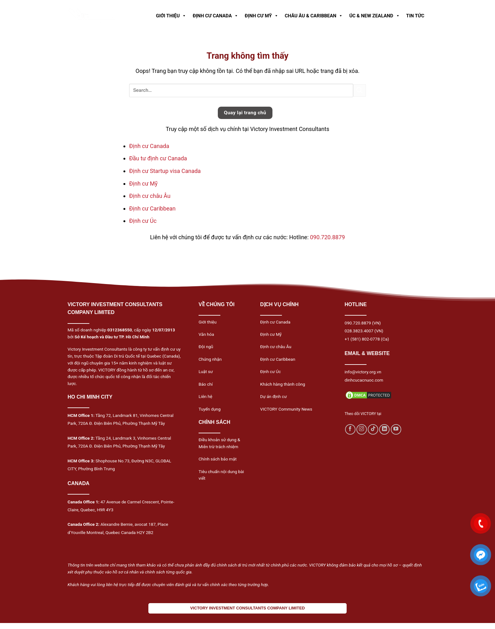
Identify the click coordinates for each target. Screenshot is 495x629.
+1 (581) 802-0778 (362, 338)
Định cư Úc (143, 220)
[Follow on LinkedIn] (384, 429)
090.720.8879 (327, 237)
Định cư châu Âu (149, 196)
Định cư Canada (149, 146)
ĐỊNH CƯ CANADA (215, 15)
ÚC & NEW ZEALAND (374, 15)
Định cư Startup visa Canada (165, 171)
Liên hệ (205, 396)
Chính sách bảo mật (217, 458)
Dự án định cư (273, 396)
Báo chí (206, 384)
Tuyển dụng (210, 409)
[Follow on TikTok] (373, 429)
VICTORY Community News (286, 409)
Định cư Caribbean (152, 208)
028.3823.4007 (359, 330)
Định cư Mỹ (143, 183)
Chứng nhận (210, 359)
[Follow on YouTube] (396, 429)
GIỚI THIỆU (171, 15)
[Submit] (359, 90)
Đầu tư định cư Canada (158, 158)
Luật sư (206, 371)
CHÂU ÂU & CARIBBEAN (314, 15)
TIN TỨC (415, 16)
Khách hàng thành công (282, 384)
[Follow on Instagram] (361, 429)
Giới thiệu (208, 321)
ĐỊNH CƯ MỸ (261, 15)
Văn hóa (206, 334)
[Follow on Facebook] (350, 429)
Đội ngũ (206, 346)
